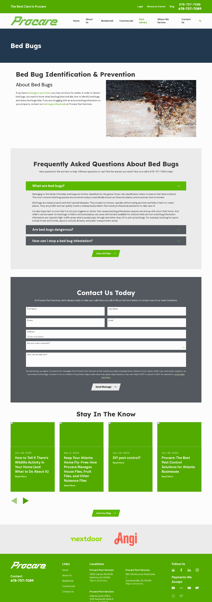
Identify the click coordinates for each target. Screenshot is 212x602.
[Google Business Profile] (173, 570)
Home (65, 570)
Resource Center (156, 6)
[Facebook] (181, 570)
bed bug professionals (54, 104)
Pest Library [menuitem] (143, 21)
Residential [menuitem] (107, 20)
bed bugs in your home (39, 92)
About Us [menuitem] (89, 21)
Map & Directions (98, 580)
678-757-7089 (189, 8)
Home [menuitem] (76, 20)
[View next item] (25, 500)
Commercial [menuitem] (126, 20)
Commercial (68, 586)
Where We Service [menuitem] (163, 21)
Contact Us (68, 591)
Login (140, 6)
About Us (67, 575)
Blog (172, 6)
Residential (67, 580)
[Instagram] (197, 570)
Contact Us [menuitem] (186, 21)
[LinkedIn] (189, 570)
